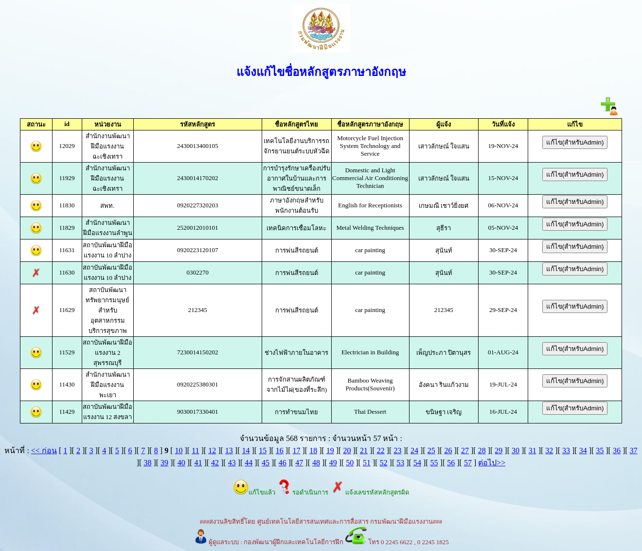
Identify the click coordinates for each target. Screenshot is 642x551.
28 (482, 450)
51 (367, 463)
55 (434, 463)
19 (330, 450)
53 (400, 463)
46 (282, 463)
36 (617, 450)
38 (147, 463)
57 (468, 463)
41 (198, 463)
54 (417, 463)
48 (316, 463)
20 (347, 450)
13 (229, 450)
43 (232, 463)
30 (515, 450)
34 (583, 450)
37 (634, 450)
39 (164, 463)
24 (414, 450)
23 (397, 450)
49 (333, 463)
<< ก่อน (44, 450)
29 (498, 450)
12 (212, 450)
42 (215, 463)
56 (451, 463)
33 (566, 450)
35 (600, 450)
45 (265, 463)
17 (296, 450)
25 (431, 450)
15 (263, 450)
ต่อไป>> (491, 463)
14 (246, 450)
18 (313, 450)
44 (248, 463)
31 (532, 450)
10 (178, 450)
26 (448, 450)
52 (384, 463)
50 (350, 463)
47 (299, 463)
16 (280, 450)
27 (465, 450)
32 (549, 450)
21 (364, 450)
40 (181, 463)
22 (381, 450)
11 (195, 450)
